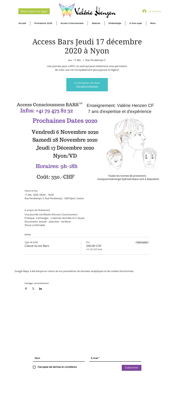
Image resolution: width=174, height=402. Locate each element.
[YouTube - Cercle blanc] (90, 312)
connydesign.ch (125, 394)
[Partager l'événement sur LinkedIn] (40, 288)
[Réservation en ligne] (34, 11)
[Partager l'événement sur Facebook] (26, 288)
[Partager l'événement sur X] (33, 288)
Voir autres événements (87, 86)
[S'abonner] (131, 368)
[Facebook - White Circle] (83, 312)
